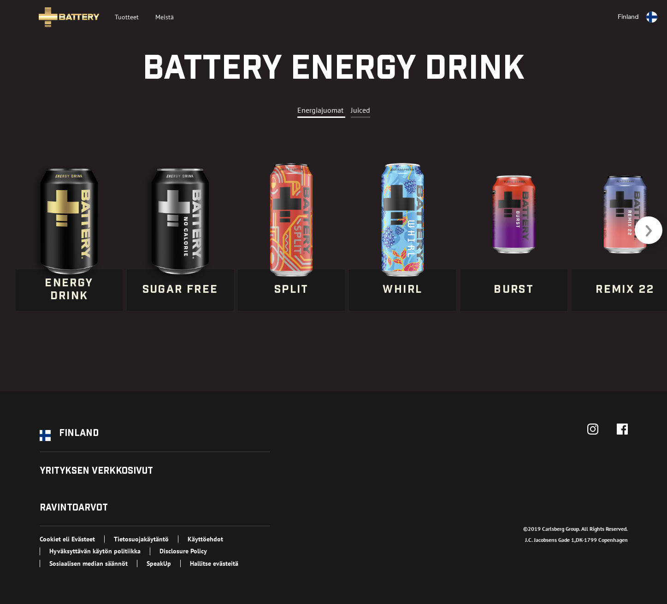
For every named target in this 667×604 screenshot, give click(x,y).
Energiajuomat (321, 110)
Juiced (360, 110)
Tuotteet (127, 17)
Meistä (164, 17)
